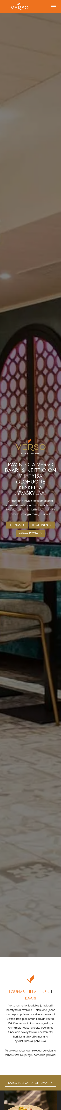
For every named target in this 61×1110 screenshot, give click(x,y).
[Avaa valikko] (53, 6)
